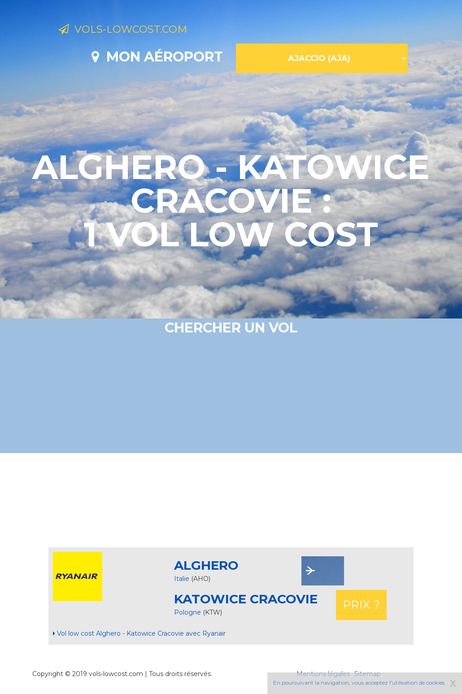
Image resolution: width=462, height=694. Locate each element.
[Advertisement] (231, 500)
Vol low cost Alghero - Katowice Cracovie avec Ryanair (139, 633)
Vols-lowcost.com (132, 30)
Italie (181, 579)
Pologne (188, 612)
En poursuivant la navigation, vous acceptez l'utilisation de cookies (359, 682)
